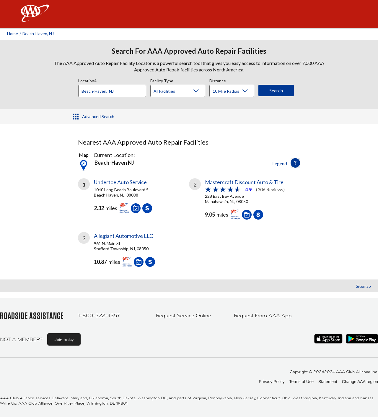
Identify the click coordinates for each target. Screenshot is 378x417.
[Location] (112, 91)
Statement (327, 381)
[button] (295, 163)
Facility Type (161, 80)
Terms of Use (301, 381)
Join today (64, 339)
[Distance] (234, 91)
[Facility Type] (182, 91)
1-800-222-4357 (99, 315)
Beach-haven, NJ (38, 33)
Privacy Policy (271, 381)
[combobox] (114, 89)
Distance (217, 80)
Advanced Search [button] (98, 116)
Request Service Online (183, 315)
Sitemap (363, 286)
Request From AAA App (263, 315)
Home (12, 33)
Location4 (87, 80)
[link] (133, 198)
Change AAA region (360, 381)
